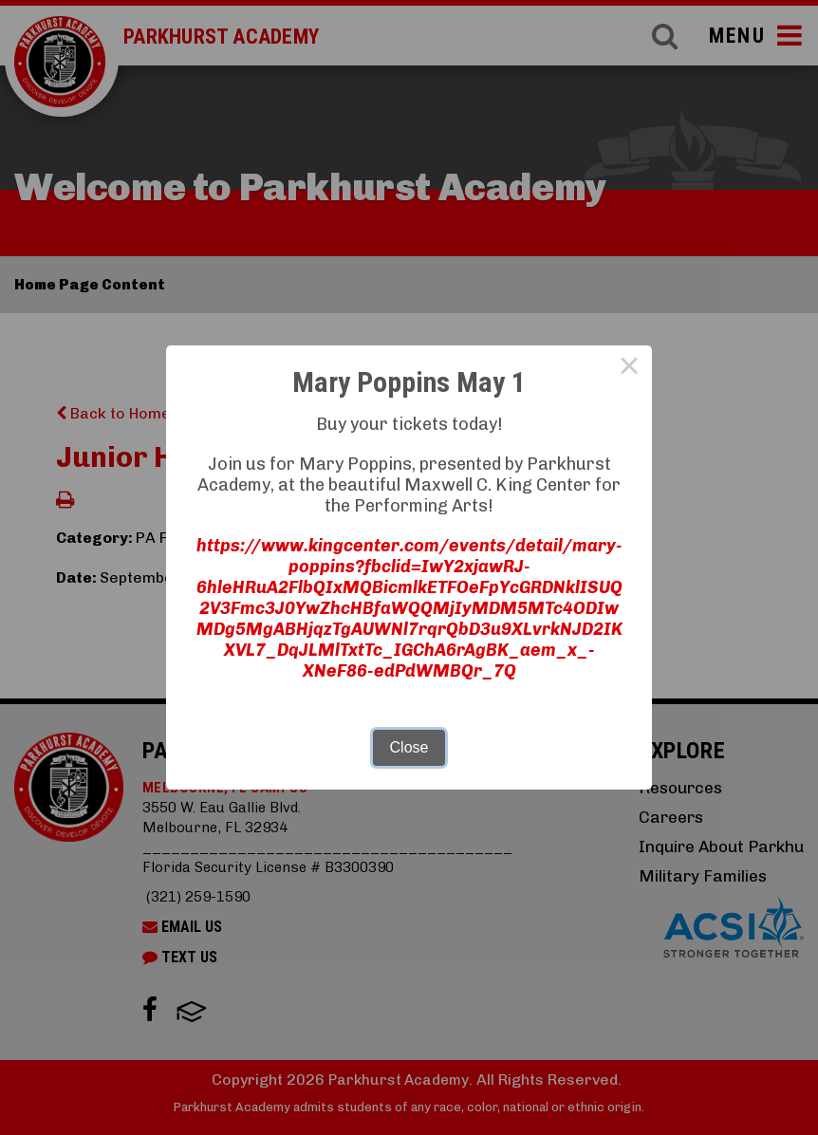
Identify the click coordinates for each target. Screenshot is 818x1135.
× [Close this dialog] (629, 368)
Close (409, 747)
